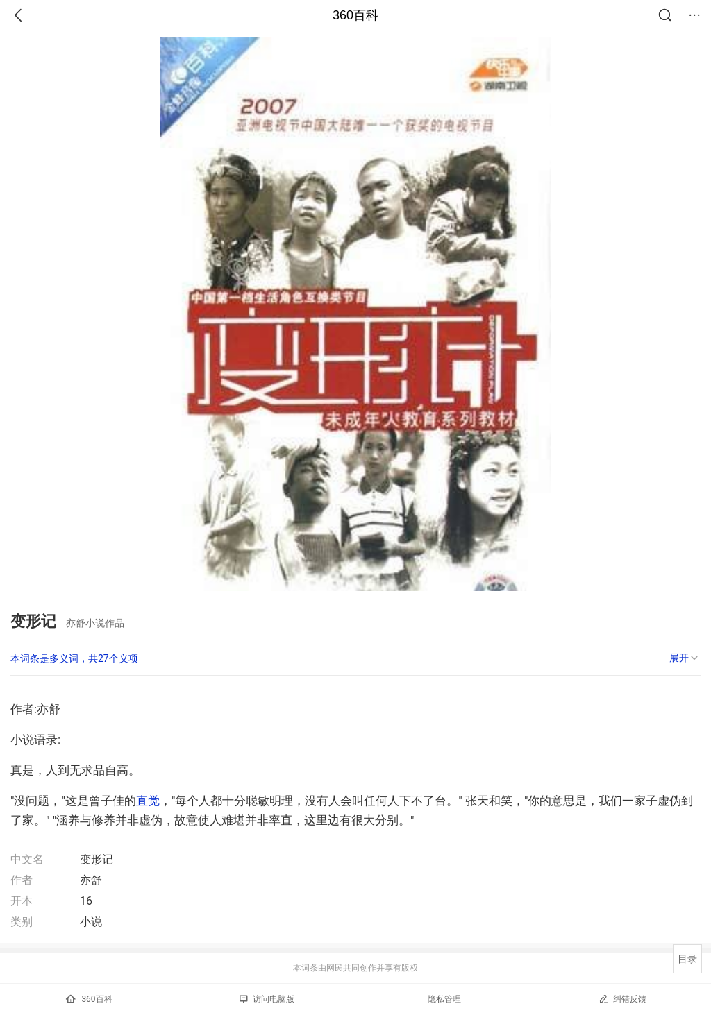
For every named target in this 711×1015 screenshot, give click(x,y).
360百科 (355, 15)
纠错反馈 (622, 998)
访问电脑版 (267, 999)
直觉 (148, 801)
